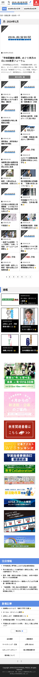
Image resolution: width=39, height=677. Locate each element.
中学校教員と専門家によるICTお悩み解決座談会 (18, 566)
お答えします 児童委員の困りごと (14, 616)
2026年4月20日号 (30, 9)
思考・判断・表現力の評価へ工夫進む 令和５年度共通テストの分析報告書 (20, 576)
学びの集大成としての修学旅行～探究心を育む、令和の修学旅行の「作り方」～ (20, 570)
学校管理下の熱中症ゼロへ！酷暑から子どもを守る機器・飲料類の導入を (20, 582)
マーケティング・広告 (9, 644)
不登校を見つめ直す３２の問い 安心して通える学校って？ (20, 625)
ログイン (30, 4)
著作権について (10, 655)
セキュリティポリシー (9, 650)
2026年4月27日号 (14, 9)
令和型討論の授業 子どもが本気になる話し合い (19, 620)
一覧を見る (18, 631)
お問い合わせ (29, 644)
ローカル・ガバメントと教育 (12, 612)
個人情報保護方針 (29, 650)
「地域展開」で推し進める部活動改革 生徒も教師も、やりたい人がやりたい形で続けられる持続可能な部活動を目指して (20, 589)
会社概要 (10, 639)
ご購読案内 (29, 639)
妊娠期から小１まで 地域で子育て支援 (16, 608)
